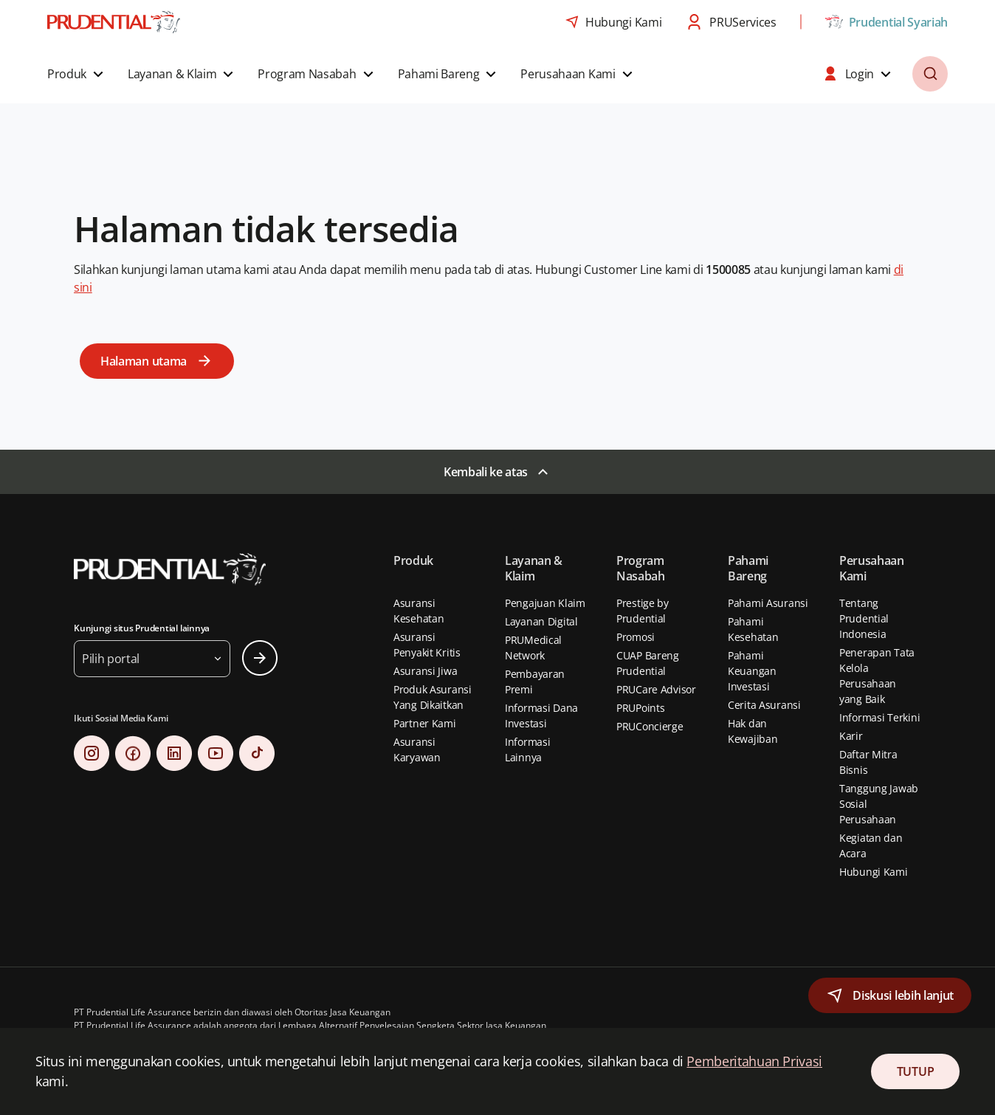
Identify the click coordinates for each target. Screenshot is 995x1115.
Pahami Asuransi (768, 603)
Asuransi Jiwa (425, 671)
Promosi (635, 637)
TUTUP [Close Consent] (915, 1071)
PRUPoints (640, 708)
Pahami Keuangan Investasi (752, 670)
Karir (851, 736)
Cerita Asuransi (764, 705)
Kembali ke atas (486, 472)
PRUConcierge (650, 726)
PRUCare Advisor (656, 689)
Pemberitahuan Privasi (754, 1061)
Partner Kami (424, 723)
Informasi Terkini (879, 717)
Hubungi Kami (873, 872)
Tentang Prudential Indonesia (864, 618)
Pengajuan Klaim (545, 603)
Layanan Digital (541, 621)
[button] (77, 74)
